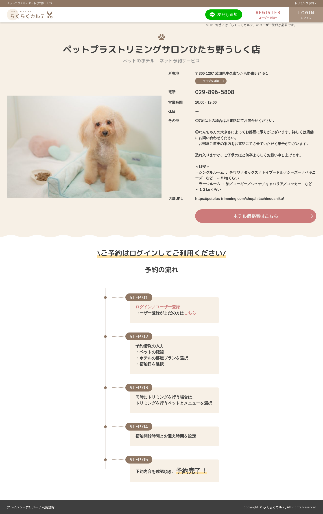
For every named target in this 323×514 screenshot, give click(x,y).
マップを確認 (213, 81)
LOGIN (306, 14)
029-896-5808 (214, 92)
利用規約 (48, 507)
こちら (190, 313)
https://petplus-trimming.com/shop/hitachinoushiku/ (239, 199)
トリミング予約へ (305, 3)
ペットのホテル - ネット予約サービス (29, 3)
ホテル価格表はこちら (273, 216)
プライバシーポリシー (22, 507)
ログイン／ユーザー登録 (157, 307)
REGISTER (268, 14)
